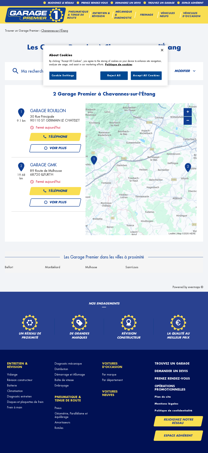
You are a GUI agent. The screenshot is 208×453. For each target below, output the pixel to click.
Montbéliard (52, 267)
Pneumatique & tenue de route (68, 399)
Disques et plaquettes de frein (25, 401)
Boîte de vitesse (64, 380)
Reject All (114, 75)
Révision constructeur (19, 380)
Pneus (58, 408)
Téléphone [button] (55, 137)
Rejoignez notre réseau (179, 421)
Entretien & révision (17, 365)
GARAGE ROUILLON (48, 111)
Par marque (109, 374)
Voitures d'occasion (112, 365)
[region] (105, 65)
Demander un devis (171, 371)
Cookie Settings (63, 75)
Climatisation (15, 391)
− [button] (187, 120)
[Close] (162, 50)
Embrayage (62, 385)
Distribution (61, 369)
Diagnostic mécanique (68, 363)
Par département (112, 380)
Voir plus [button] (55, 148)
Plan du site (163, 397)
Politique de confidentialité (173, 410)
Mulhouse (91, 267)
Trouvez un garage (172, 363)
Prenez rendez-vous (172, 378)
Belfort (9, 267)
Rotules (59, 427)
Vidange (12, 374)
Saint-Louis (132, 267)
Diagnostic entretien (19, 396)
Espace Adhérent (178, 435)
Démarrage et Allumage (70, 374)
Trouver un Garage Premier (22, 30)
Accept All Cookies (146, 75)
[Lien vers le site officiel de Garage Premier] (35, 14)
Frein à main (14, 407)
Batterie (12, 385)
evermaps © (195, 287)
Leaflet (172, 233)
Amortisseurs (62, 422)
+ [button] (187, 112)
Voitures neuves (110, 393)
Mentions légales (166, 403)
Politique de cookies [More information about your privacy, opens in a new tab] (118, 64)
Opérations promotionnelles (170, 388)
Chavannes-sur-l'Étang (54, 30)
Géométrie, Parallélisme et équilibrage (71, 415)
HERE (192, 233)
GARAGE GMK (43, 165)
